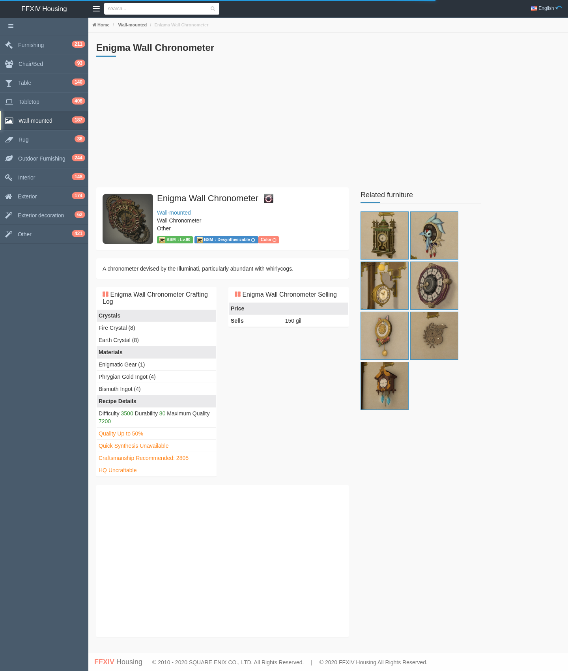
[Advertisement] (222, 124)
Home (103, 24)
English (544, 8)
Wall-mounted (132, 24)
